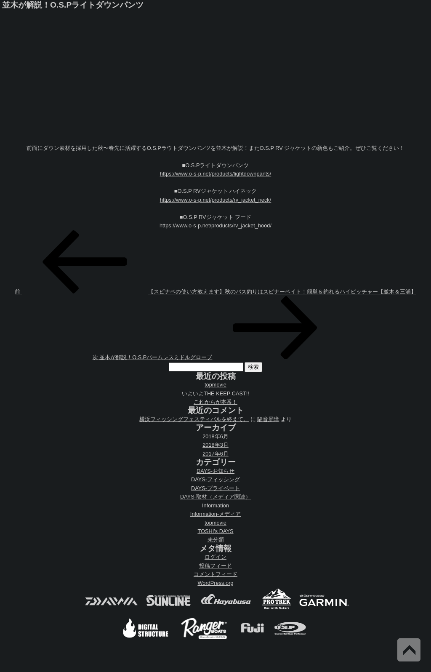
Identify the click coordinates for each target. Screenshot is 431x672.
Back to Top (408, 649)
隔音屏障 (268, 419)
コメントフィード (215, 574)
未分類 (216, 539)
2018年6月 (215, 436)
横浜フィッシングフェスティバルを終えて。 (194, 419)
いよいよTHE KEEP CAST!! (215, 393)
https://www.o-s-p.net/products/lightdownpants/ (215, 174)
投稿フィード (215, 566)
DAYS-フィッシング (215, 479)
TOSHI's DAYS (215, 531)
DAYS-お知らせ (215, 471)
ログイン (215, 557)
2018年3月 (215, 445)
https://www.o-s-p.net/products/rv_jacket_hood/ (215, 225)
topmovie (215, 384)
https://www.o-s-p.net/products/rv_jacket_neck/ (215, 200)
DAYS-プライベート (215, 488)
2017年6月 (215, 454)
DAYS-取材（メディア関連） (215, 496)
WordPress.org (215, 583)
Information (215, 505)
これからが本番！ (215, 402)
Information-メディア (215, 514)
